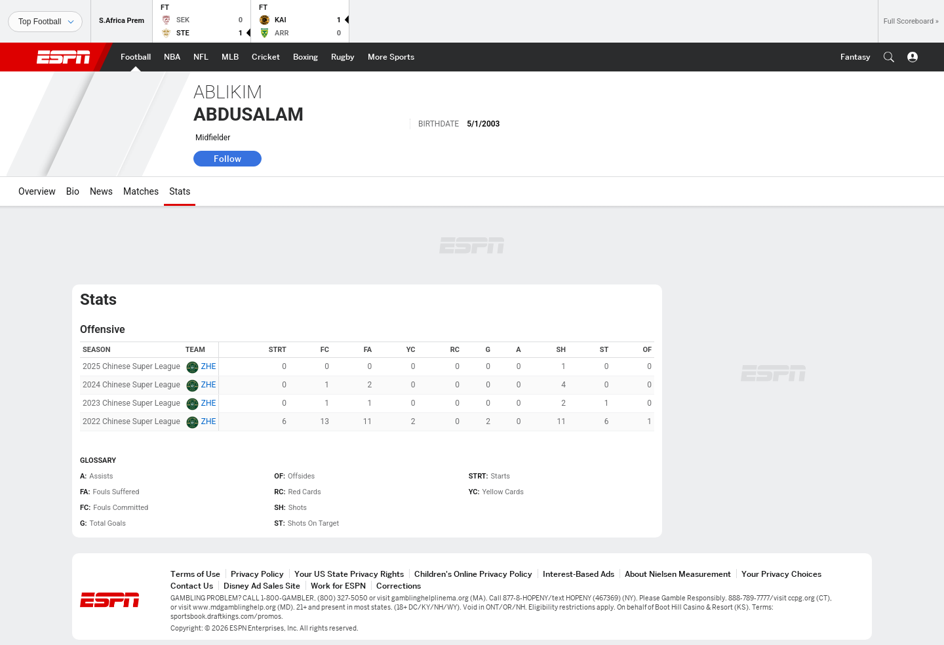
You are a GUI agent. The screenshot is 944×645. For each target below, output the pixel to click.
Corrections (398, 586)
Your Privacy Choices (781, 574)
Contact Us (191, 586)
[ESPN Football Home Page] (136, 57)
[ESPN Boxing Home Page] (305, 57)
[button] (889, 57)
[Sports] (45, 21)
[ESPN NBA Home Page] (172, 57)
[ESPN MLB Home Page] (230, 57)
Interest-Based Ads (578, 574)
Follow (227, 159)
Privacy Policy (257, 574)
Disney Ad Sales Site (262, 586)
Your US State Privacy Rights (349, 574)
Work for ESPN (338, 586)
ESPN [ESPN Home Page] (63, 57)
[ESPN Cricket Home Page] (266, 57)
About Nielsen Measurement (678, 574)
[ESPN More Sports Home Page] (391, 57)
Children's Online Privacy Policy (473, 574)
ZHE (208, 366)
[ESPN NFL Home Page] (200, 57)
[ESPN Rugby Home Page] (343, 57)
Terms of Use (195, 574)
